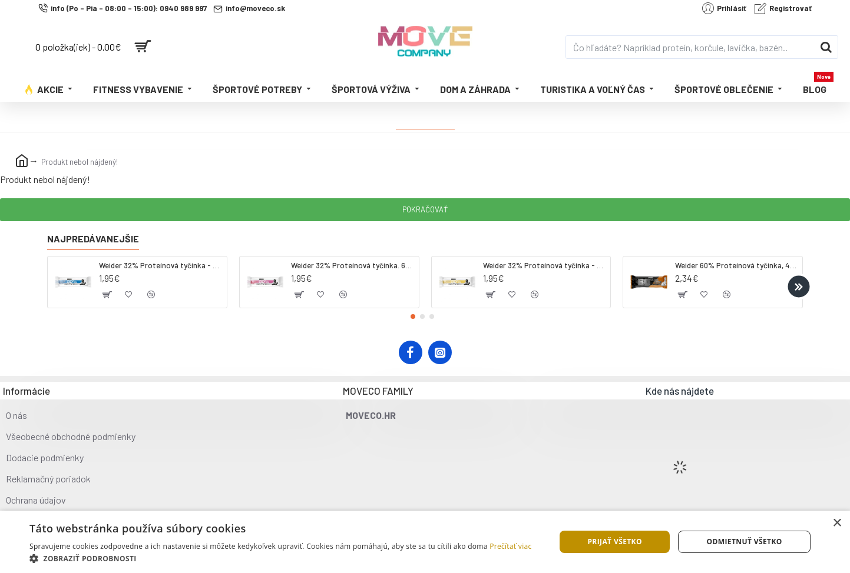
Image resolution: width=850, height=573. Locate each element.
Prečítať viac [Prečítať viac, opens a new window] (510, 546)
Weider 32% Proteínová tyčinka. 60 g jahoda (352, 265)
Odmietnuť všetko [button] (744, 542)
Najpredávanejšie (93, 238)
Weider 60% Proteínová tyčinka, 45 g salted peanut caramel (736, 265)
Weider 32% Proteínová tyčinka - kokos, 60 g (160, 265)
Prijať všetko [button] (614, 542)
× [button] (836, 523)
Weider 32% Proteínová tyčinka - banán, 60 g (544, 265)
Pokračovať (425, 209)
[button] (798, 286)
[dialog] (425, 542)
